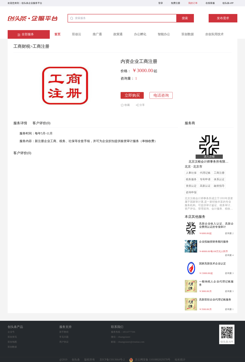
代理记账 (205, 172)
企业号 (11, 332)
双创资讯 (12, 337)
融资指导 (219, 185)
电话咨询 (161, 95)
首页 (57, 34)
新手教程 (64, 332)
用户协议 (64, 342)
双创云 (76, 34)
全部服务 (28, 34)
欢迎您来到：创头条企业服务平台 (25, 3)
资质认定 (191, 185)
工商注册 (41, 46)
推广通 (97, 34)
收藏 (127, 105)
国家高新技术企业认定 (212, 263)
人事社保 (191, 172)
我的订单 (193, 3)
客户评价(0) (41, 123)
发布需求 (223, 18)
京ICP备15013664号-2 (112, 359)
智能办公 (164, 34)
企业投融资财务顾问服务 (214, 241)
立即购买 (132, 95)
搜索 (185, 18)
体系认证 (219, 179)
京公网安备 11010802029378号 (149, 359)
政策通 (117, 34)
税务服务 (191, 179)
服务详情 (20, 123)
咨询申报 (191, 192)
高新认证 (205, 185)
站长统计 (180, 359)
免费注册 (175, 3)
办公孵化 (140, 34)
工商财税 (21, 46)
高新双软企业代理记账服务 (215, 299)
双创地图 (12, 342)
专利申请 (205, 179)
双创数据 (187, 34)
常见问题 (64, 337)
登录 (160, 3)
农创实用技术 (214, 34)
